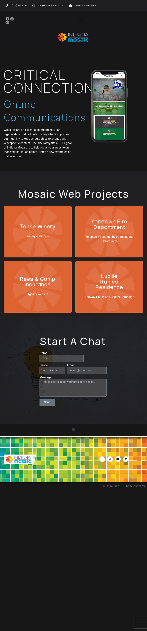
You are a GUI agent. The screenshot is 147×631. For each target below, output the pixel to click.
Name (43, 353)
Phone (44, 365)
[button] (81, 20)
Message (45, 377)
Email (70, 365)
